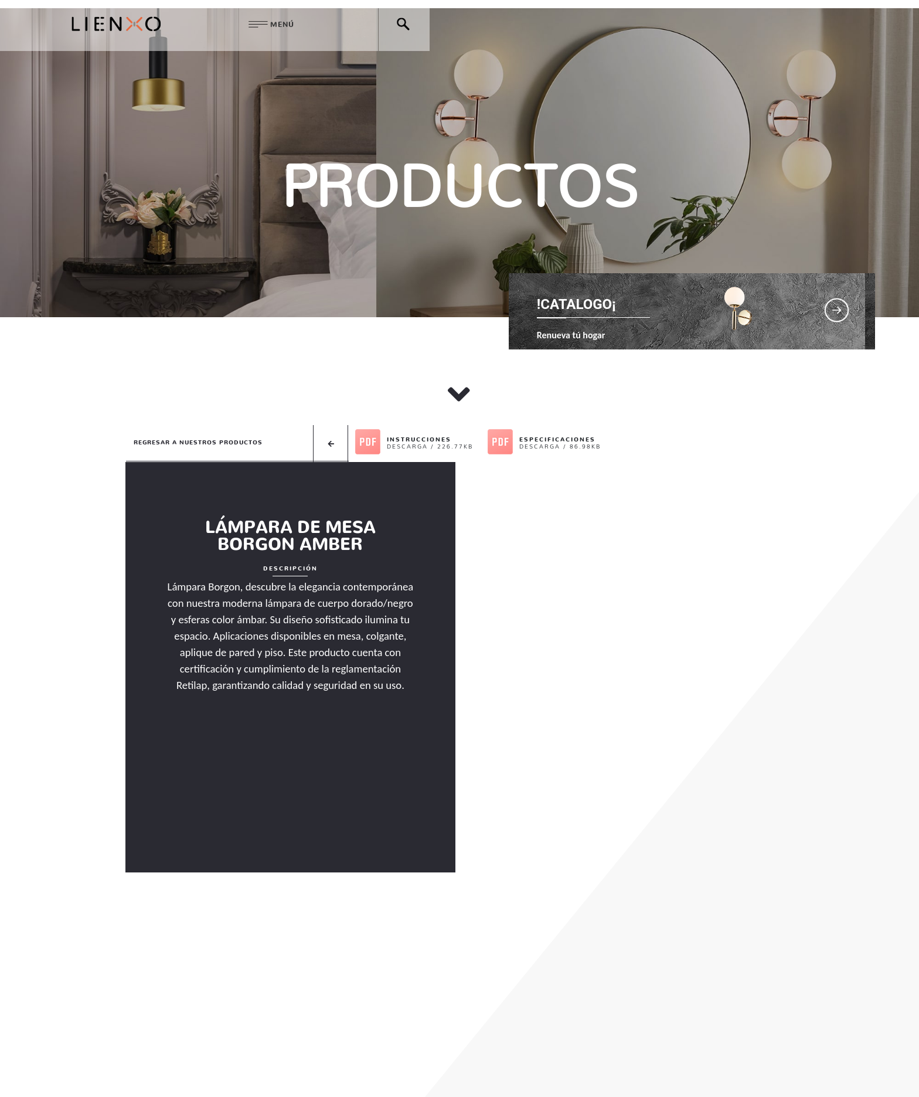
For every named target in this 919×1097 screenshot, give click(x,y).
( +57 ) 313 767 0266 (576, 1067)
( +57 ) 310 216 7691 (490, 1067)
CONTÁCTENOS (560, 1033)
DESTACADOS (478, 1033)
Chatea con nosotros (666, 1067)
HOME (240, 1033)
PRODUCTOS (399, 1033)
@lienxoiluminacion (661, 1033)
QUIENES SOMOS (314, 1033)
